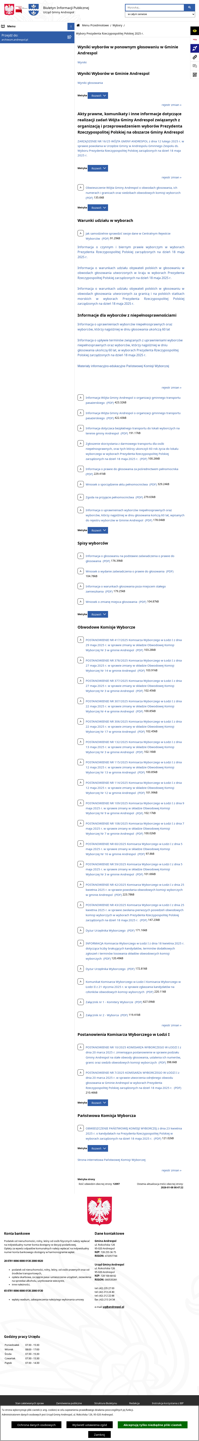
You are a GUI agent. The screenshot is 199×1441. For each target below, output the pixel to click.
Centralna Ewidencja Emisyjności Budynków (31, 611)
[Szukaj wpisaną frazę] (189, 7)
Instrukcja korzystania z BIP (20, 508)
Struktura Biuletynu (105, 1403)
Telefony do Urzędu (15, 575)
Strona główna (11, 34)
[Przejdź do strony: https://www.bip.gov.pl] (194, 39)
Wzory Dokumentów (15, 567)
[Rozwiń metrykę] (98, 95)
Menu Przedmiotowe (16, 56)
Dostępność (9, 604)
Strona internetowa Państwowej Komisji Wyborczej (112, 1160)
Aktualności (9, 41)
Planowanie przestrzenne (18, 589)
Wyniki (82, 62)
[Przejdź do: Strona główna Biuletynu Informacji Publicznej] (78, 25)
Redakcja (134, 1403)
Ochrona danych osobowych (36, 1425)
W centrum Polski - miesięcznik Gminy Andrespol (34, 619)
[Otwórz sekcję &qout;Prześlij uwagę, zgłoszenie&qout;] (194, 65)
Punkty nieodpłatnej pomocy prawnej (27, 626)
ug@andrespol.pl (113, 1307)
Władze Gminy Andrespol (19, 490)
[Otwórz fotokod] (194, 74)
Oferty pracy (10, 523)
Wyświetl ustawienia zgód (89, 1425)
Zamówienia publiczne (69, 1403)
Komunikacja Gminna (16, 545)
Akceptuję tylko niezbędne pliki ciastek (153, 1425)
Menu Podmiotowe (14, 48)
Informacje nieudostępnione (20, 560)
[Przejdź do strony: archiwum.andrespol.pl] (194, 57)
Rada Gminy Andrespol (17, 483)
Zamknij (99, 1435)
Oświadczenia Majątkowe (19, 553)
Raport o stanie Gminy (16, 582)
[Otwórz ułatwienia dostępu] (194, 30)
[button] (71, 48)
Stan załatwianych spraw (29, 1403)
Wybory (117, 25)
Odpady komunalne (15, 538)
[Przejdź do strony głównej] (46, 10)
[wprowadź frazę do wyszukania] (154, 7)
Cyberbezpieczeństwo (16, 597)
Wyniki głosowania (91, 83)
